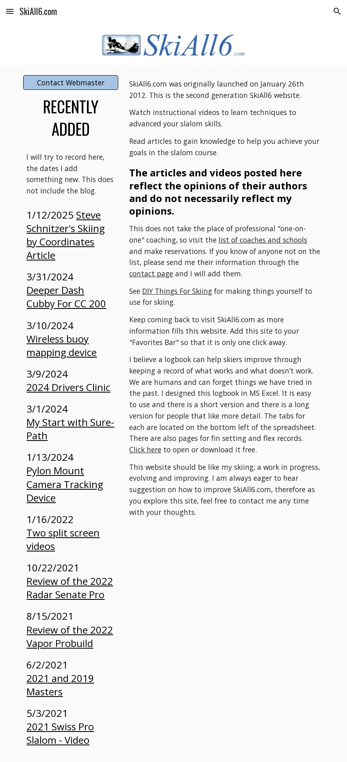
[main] (70, 118)
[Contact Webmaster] (71, 82)
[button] (10, 11)
